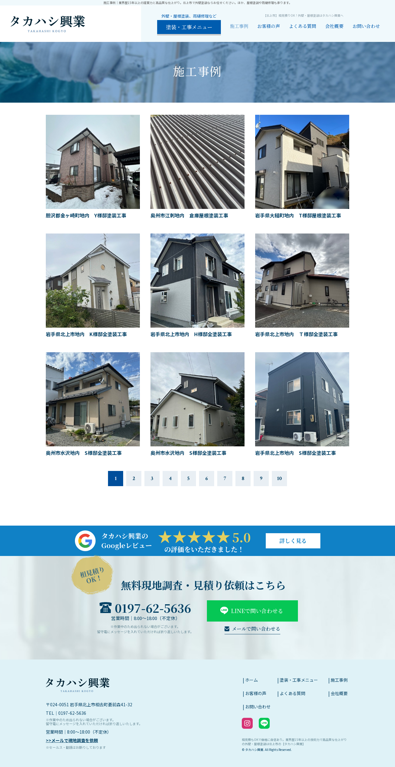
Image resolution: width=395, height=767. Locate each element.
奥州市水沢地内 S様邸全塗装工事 (84, 452)
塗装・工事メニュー (299, 680)
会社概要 (334, 26)
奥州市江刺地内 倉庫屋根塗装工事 (189, 215)
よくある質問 (302, 26)
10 (279, 478)
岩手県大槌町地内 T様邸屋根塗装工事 (298, 215)
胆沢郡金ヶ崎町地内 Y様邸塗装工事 (86, 215)
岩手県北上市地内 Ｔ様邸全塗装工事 (296, 334)
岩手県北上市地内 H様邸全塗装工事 (191, 334)
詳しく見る (293, 540)
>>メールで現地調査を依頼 (72, 740)
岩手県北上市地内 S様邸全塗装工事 (295, 452)
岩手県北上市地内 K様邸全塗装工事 (86, 334)
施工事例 (239, 26)
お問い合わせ (366, 26)
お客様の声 (268, 26)
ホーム (251, 680)
